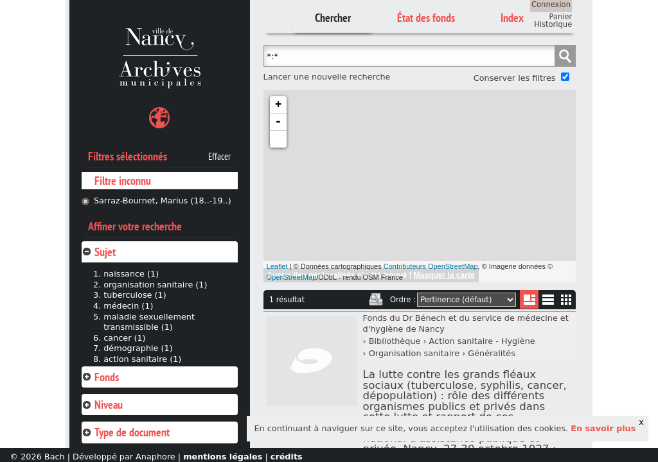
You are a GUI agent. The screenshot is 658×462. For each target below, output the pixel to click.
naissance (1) (131, 273)
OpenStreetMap (292, 277)
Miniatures (566, 299)
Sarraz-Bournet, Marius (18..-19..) (162, 200)
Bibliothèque (395, 341)
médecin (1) (128, 306)
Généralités (491, 353)
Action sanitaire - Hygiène (482, 341)
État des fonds (426, 17)
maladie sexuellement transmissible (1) (149, 322)
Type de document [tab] (126, 432)
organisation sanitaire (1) (155, 284)
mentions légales (222, 456)
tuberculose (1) (134, 295)
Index (512, 17)
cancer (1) (124, 338)
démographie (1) (137, 348)
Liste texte (547, 302)
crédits (287, 456)
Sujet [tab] (99, 251)
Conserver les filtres (515, 78)
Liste (529, 299)
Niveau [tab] (102, 404)
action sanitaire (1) (142, 359)
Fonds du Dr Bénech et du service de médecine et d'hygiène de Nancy (466, 323)
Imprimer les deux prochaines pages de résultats (376, 299)
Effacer (219, 156)
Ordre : (403, 299)
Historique (553, 24)
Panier (560, 16)
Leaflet (277, 266)
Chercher (333, 17)
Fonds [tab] (100, 377)
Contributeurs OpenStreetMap (431, 266)
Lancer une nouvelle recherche (327, 76)
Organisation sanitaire (414, 353)
